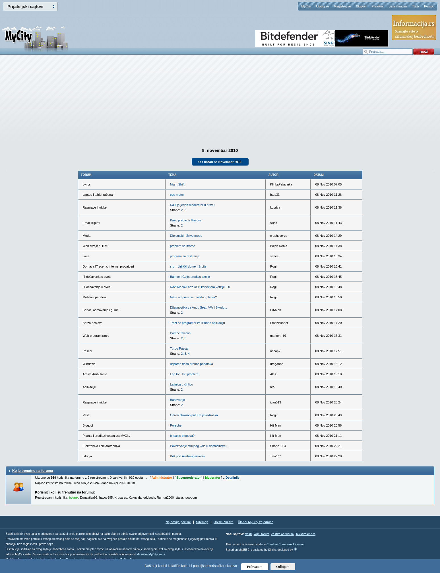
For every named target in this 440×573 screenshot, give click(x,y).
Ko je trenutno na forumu (32, 471)
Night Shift (177, 184)
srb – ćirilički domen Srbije (188, 266)
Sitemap (202, 522)
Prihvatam (255, 566)
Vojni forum (261, 534)
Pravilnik (377, 6)
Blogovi (361, 6)
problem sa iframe (182, 246)
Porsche (175, 425)
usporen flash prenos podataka (191, 364)
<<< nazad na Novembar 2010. (220, 162)
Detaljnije (232, 477)
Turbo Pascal (179, 348)
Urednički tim (224, 522)
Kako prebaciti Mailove (186, 220)
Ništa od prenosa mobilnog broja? (193, 297)
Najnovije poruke (178, 522)
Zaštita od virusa (282, 534)
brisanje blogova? (182, 435)
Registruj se (342, 6)
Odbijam (283, 566)
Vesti (248, 534)
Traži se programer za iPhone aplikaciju (197, 323)
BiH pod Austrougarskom (187, 456)
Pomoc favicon (180, 333)
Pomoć (429, 6)
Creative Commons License (285, 544)
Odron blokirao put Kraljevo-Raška (194, 415)
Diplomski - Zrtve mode (186, 235)
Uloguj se (322, 6)
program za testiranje (184, 256)
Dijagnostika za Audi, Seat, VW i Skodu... (198, 307)
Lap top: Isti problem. (184, 374)
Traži (415, 6)
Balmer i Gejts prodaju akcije (190, 276)
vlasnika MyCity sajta (151, 554)
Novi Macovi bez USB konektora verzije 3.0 (200, 287)
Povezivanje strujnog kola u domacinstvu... (199, 446)
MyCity (306, 6)
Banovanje (177, 399)
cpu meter (177, 194)
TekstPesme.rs (305, 534)
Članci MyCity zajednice (255, 522)
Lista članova (398, 6)
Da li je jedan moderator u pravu (192, 205)
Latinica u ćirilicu (181, 384)
